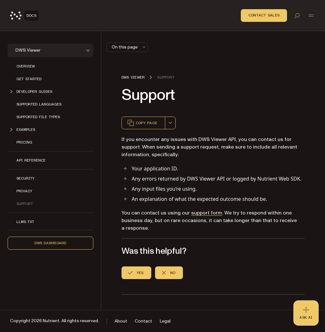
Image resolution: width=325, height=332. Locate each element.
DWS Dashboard (50, 243)
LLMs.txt (25, 222)
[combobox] (170, 123)
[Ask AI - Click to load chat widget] (306, 313)
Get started (28, 79)
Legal (165, 321)
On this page (129, 47)
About (121, 321)
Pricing (24, 142)
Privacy (24, 191)
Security (25, 178)
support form (206, 212)
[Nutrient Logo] (24, 15)
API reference (31, 160)
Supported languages (38, 104)
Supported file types (38, 117)
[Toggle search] (297, 15)
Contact (143, 321)
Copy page (142, 123)
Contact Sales (263, 15)
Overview (25, 66)
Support (24, 204)
